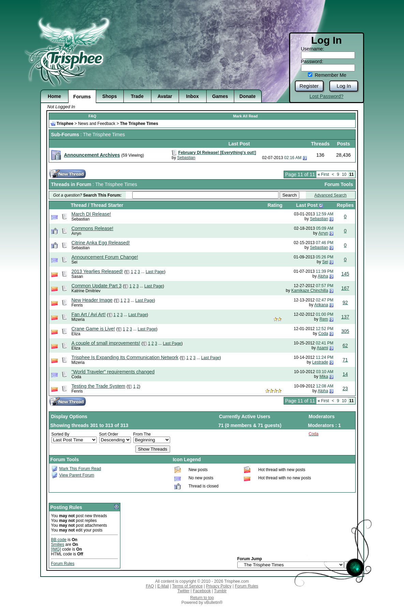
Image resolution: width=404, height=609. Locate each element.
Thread (79, 205)
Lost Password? (327, 96)
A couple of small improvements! (106, 343)
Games (220, 96)
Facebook (202, 591)
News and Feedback (96, 123)
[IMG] (56, 549)
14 (345, 374)
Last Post (307, 205)
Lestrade (320, 362)
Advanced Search (330, 195)
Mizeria (78, 319)
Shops (109, 96)
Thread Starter (107, 205)
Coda (323, 333)
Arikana (321, 304)
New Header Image (92, 300)
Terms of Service (187, 586)
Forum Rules (63, 563)
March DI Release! (91, 214)
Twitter (183, 591)
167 (345, 288)
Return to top (202, 597)
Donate (247, 96)
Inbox (192, 96)
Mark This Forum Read (80, 468)
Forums (82, 96)
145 (345, 274)
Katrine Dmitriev (86, 290)
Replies (345, 205)
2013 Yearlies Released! (97, 271)
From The (142, 434)
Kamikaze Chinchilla (309, 290)
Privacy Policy (218, 586)
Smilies (57, 544)
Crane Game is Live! (93, 328)
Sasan (77, 276)
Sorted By (60, 434)
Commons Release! (93, 228)
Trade (137, 96)
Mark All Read (245, 116)
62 (345, 345)
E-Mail (163, 586)
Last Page (155, 271)
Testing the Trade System (98, 386)
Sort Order (108, 434)
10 (344, 174)
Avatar (165, 96)
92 (345, 302)
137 (345, 317)
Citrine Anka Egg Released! (101, 242)
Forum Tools (339, 184)
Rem (323, 319)
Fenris (77, 305)
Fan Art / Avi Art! (89, 314)
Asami (322, 347)
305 (345, 331)
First (323, 174)
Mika (323, 376)
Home (54, 96)
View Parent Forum (76, 475)
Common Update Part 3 (97, 285)
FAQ (92, 116)
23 (345, 388)
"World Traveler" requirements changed (113, 371)
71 (345, 360)
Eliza (76, 333)
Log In (344, 86)
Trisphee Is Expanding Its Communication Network (125, 357)
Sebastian (186, 157)
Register (309, 86)
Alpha (323, 276)
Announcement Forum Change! (105, 257)
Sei (74, 262)
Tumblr (220, 591)
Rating (275, 205)
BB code (58, 539)
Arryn (76, 233)
